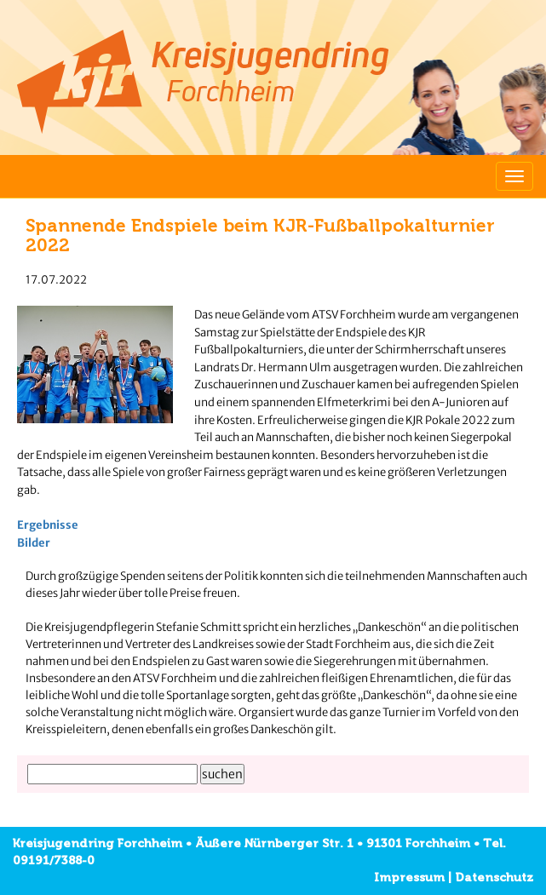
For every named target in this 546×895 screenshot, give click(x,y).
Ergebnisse (47, 525)
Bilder (33, 543)
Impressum (409, 877)
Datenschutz (494, 877)
